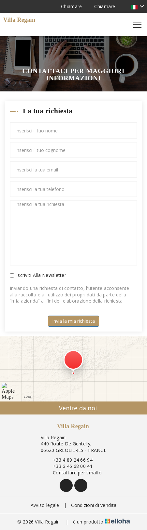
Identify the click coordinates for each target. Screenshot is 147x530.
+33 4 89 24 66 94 (69, 460)
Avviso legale (45, 505)
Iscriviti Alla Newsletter (38, 275)
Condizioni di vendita (93, 505)
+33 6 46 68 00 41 (69, 466)
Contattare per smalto (73, 472)
